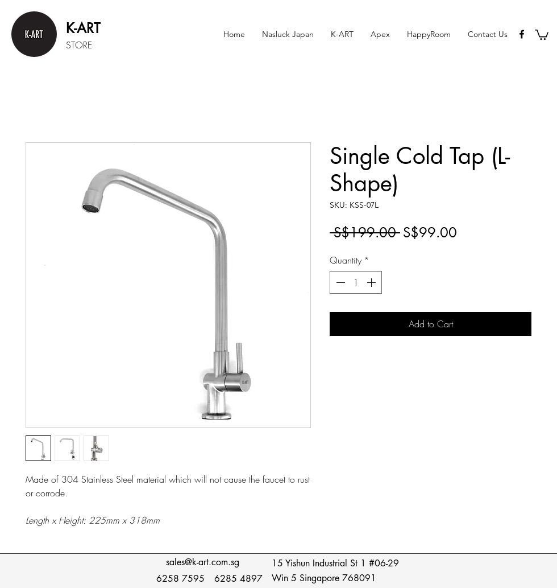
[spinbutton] (355, 282)
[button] (342, 34)
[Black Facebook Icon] (521, 34)
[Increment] (372, 282)
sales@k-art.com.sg (202, 562)
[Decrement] (339, 282)
